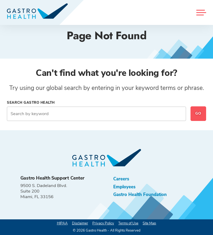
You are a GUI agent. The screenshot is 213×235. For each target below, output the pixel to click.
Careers (121, 179)
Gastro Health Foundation (140, 194)
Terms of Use (128, 223)
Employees (124, 187)
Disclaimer (80, 223)
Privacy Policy (103, 223)
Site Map (149, 223)
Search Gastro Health (31, 102)
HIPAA (62, 223)
